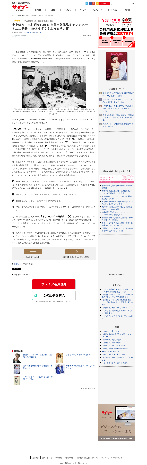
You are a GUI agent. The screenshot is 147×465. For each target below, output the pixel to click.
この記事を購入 (54, 295)
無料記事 (38, 10)
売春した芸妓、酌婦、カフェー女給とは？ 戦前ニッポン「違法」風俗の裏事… (118, 117)
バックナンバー (97, 10)
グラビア (83, 10)
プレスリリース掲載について (111, 458)
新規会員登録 (104, 3)
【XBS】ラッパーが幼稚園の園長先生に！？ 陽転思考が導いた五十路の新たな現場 (117, 302)
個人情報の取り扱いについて (87, 458)
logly (93, 388)
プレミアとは (112, 10)
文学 (39, 32)
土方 (31, 32)
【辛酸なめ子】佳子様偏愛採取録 (115, 348)
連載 (53, 10)
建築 (35, 32)
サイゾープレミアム (20, 7)
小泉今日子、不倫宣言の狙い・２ (80, 355)
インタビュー (68, 10)
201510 (26, 32)
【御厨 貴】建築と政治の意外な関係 (75, 257)
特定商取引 (69, 458)
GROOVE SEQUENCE (110, 351)
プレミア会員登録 (53, 284)
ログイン (17, 264)
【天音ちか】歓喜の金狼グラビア (115, 308)
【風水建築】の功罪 (31, 257)
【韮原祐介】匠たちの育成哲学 (114, 346)
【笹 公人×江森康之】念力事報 (114, 354)
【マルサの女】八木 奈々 (111, 331)
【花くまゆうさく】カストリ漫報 (115, 363)
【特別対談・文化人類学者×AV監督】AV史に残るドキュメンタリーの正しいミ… (118, 108)
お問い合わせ (47, 458)
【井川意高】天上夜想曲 (111, 343)
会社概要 (35, 458)
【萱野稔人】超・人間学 (111, 340)
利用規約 (58, 458)
